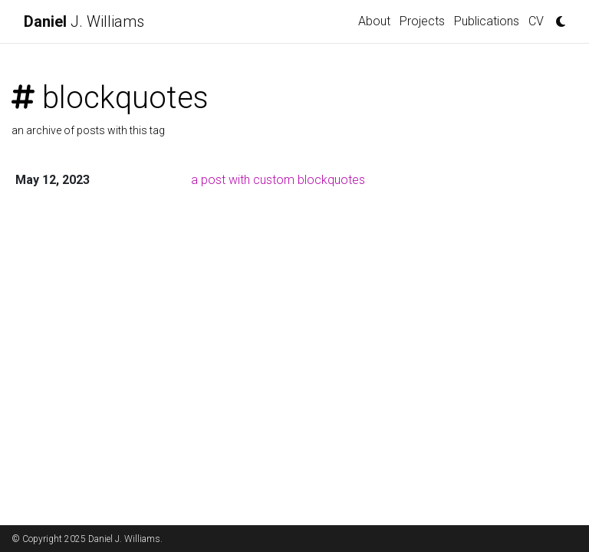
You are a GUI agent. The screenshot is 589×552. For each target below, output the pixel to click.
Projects (422, 21)
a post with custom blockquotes (278, 179)
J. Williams (84, 21)
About (374, 21)
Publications (486, 21)
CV (536, 21)
